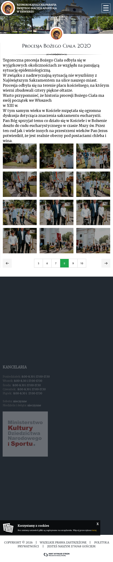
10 (81, 263)
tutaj (94, 530)
